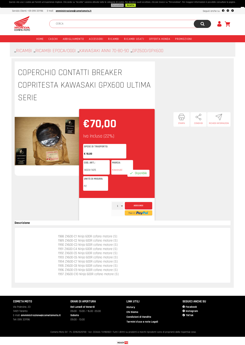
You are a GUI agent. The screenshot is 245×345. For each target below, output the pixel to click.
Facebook (191, 306)
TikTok (189, 314)
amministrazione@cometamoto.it (73, 10)
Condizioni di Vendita (138, 316)
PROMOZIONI (183, 38)
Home (40, 38)
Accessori (96, 38)
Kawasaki (117, 169)
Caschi (53, 38)
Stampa (181, 123)
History (130, 307)
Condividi (198, 123)
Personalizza (117, 5)
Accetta (130, 5)
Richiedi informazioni (219, 123)
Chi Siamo (132, 311)
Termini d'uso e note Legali (142, 321)
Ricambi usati (134, 38)
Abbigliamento (73, 38)
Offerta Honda (159, 38)
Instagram (192, 310)
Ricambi (113, 38)
